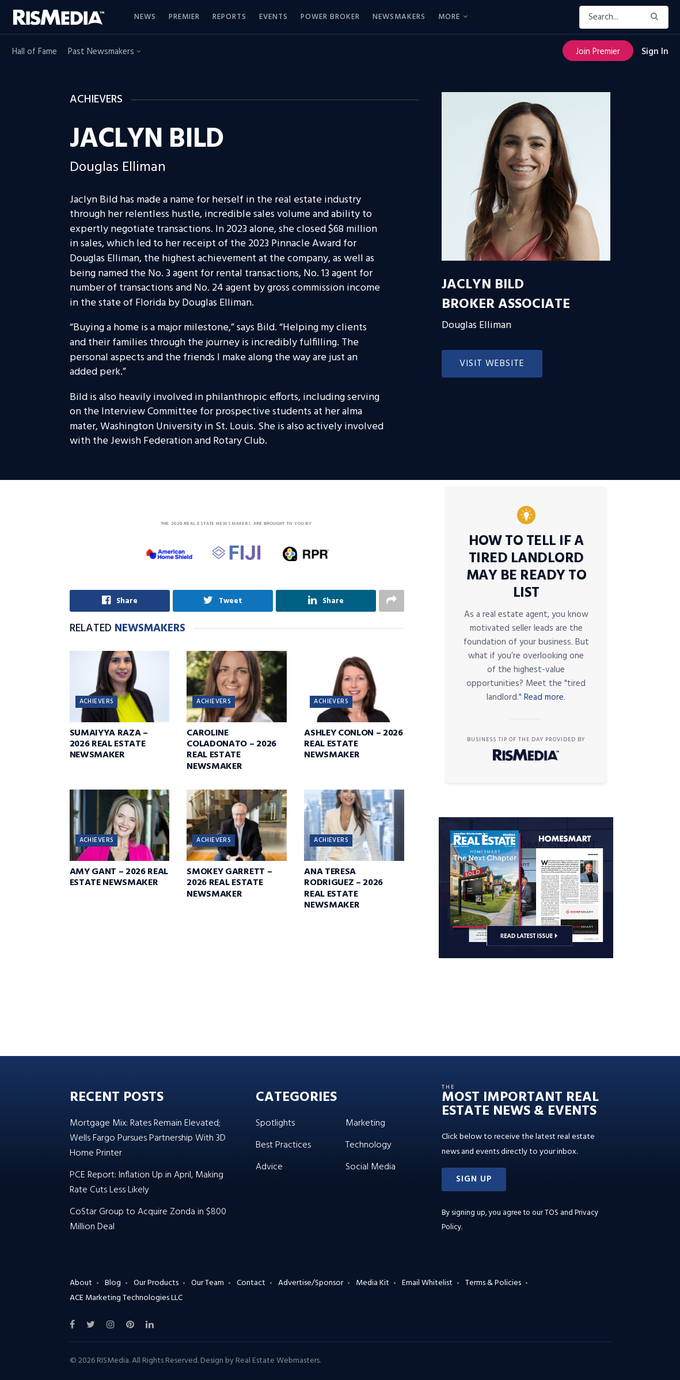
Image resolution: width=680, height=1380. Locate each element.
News (145, 17)
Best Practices (283, 1145)
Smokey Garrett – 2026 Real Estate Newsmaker (229, 882)
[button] (474, 1179)
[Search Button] (656, 17)
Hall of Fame (34, 52)
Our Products (156, 1283)
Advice (269, 1167)
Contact (251, 1283)
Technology (368, 1145)
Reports (229, 17)
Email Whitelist (427, 1283)
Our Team (207, 1283)
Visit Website (492, 363)
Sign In (654, 51)
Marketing (365, 1123)
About (81, 1283)
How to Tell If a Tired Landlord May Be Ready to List (526, 567)
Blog (113, 1283)
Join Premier (598, 52)
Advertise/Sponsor (310, 1283)
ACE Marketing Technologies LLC (126, 1298)
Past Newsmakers (104, 52)
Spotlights (275, 1123)
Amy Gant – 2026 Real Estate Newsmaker (119, 877)
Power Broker (330, 17)
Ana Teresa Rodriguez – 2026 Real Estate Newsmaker (343, 888)
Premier (184, 17)
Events (273, 17)
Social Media (370, 1167)
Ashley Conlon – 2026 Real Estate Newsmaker (353, 744)
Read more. (544, 697)
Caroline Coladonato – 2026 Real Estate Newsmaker (231, 750)
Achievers (96, 701)
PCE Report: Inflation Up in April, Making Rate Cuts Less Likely (146, 1183)
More (449, 17)
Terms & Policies (493, 1283)
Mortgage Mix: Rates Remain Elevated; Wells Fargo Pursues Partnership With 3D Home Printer (148, 1138)
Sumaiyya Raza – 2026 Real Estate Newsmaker (109, 744)
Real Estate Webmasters (277, 1360)
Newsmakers (399, 17)
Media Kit (372, 1283)
